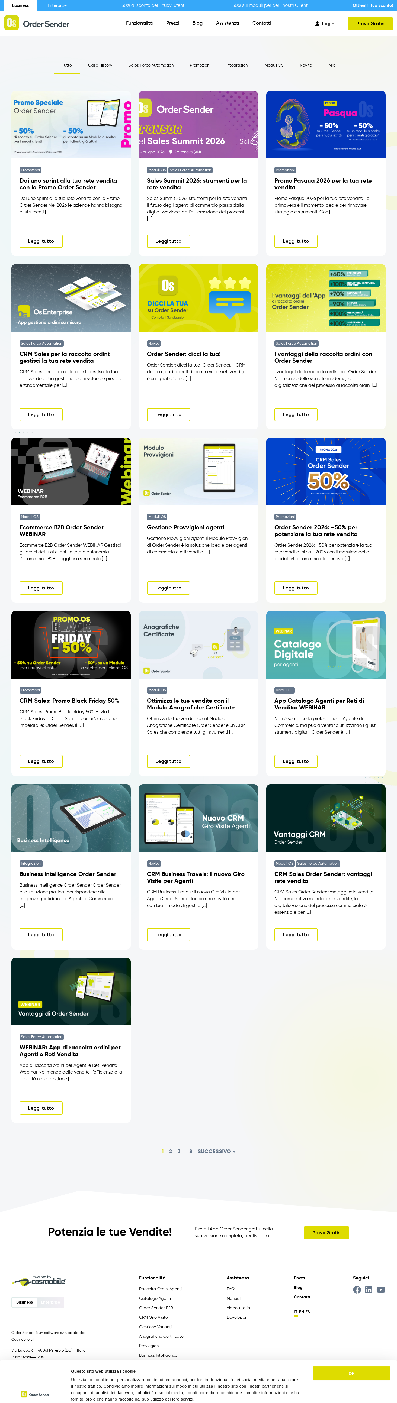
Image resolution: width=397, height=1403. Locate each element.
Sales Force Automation (151, 65)
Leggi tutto (41, 241)
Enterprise (57, 6)
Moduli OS (274, 65)
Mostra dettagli (285, 1392)
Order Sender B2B (156, 1308)
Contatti (261, 23)
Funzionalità (139, 23)
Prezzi (172, 23)
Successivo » (216, 1152)
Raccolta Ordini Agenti (160, 1289)
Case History (100, 65)
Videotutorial (239, 1308)
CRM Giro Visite (153, 1317)
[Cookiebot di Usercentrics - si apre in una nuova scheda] (35, 1392)
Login (324, 23)
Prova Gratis (370, 23)
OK (352, 1331)
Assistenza (227, 23)
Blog (198, 23)
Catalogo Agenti (155, 1299)
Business (20, 5)
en (301, 1312)
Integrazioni (237, 65)
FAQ (231, 1289)
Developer (236, 1317)
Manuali (234, 1299)
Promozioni (200, 65)
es (307, 1312)
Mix (332, 65)
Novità (306, 65)
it (296, 1312)
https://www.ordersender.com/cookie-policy (154, 1370)
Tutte (67, 65)
